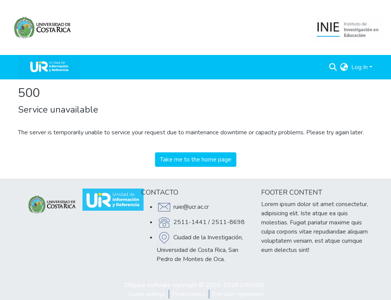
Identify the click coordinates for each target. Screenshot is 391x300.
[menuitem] (344, 67)
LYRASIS (252, 285)
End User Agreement (238, 294)
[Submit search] (333, 67)
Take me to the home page (195, 159)
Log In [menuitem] (359, 67)
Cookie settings (146, 294)
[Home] (49, 67)
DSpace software (147, 285)
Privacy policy (189, 294)
